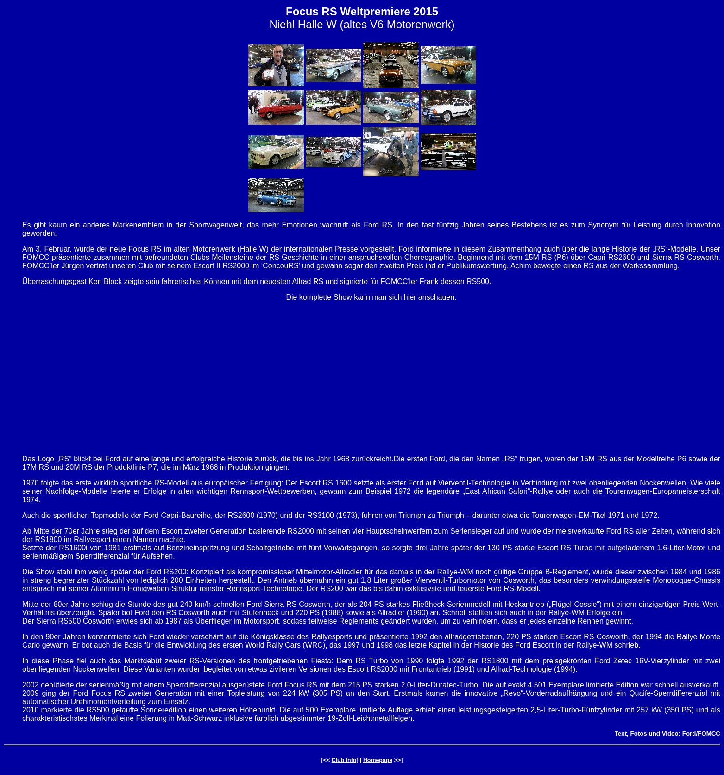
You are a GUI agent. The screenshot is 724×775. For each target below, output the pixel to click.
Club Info (344, 760)
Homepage (377, 760)
